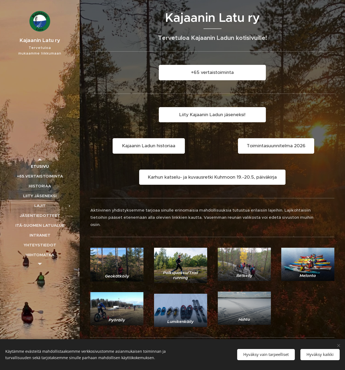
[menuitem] (40, 166)
